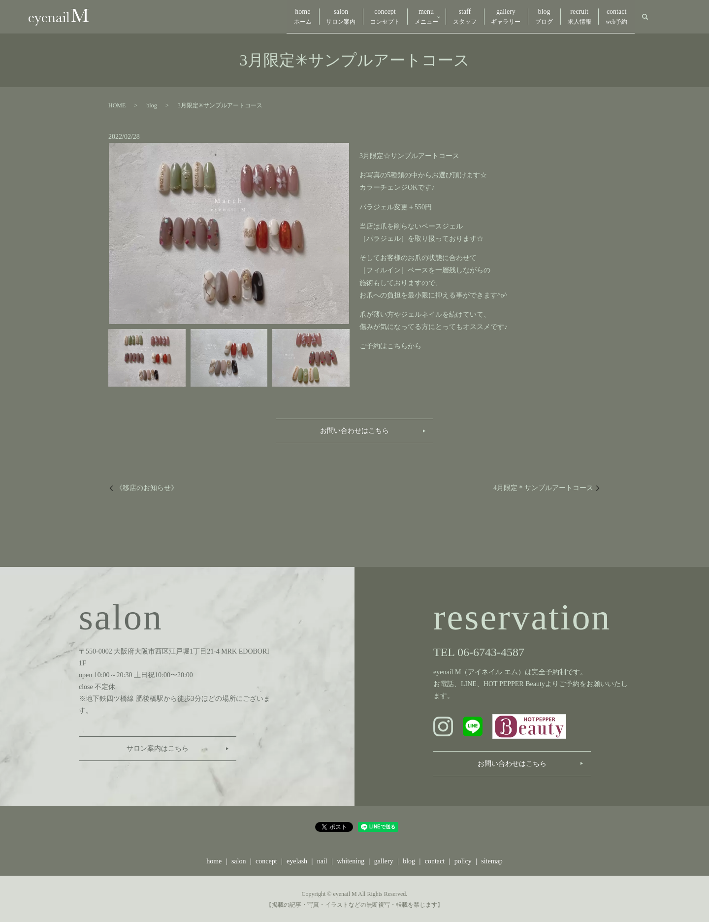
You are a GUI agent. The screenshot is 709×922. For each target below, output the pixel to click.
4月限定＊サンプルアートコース (543, 486)
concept (342, 17)
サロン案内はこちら (158, 747)
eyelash (297, 859)
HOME (117, 103)
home (248, 17)
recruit (570, 17)
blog (529, 17)
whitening (350, 859)
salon (292, 17)
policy (463, 859)
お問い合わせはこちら (354, 429)
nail (322, 859)
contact (613, 17)
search (645, 16)
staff (437, 17)
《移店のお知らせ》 (147, 486)
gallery (484, 17)
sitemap (492, 859)
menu (389, 17)
